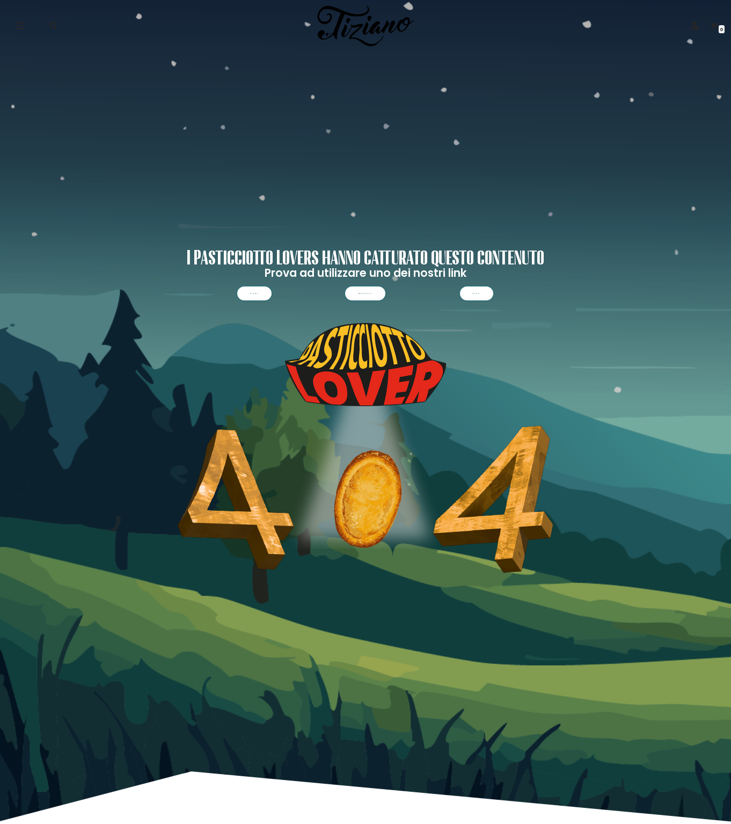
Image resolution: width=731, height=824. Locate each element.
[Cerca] (53, 25)
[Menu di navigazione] (20, 26)
